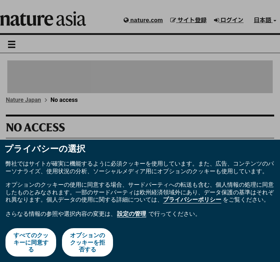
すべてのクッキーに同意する (30, 242)
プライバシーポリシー (192, 199)
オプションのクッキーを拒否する (87, 242)
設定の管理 (131, 214)
